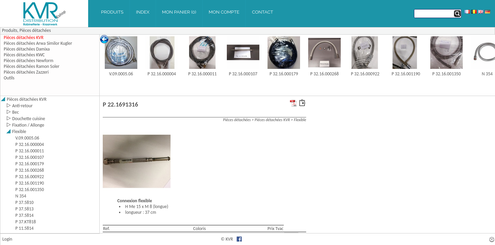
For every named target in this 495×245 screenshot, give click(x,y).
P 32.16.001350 (446, 74)
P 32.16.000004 (161, 74)
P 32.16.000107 (243, 74)
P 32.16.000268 (324, 74)
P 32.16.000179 (284, 74)
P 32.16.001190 (406, 74)
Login (7, 239)
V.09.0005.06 (121, 74)
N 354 (487, 74)
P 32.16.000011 (202, 74)
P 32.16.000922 (365, 74)
